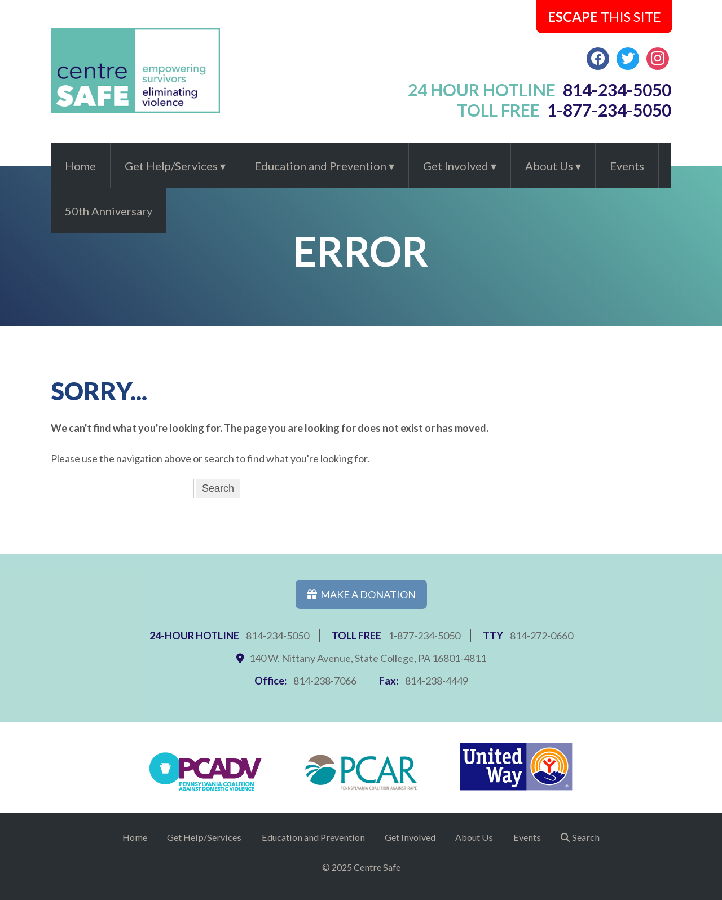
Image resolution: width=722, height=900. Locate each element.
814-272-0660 (541, 635)
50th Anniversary (108, 211)
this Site (604, 16)
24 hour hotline (540, 90)
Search (586, 837)
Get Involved (455, 166)
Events (627, 166)
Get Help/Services (171, 166)
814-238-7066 (324, 680)
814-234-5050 (277, 635)
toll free (564, 110)
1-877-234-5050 (424, 635)
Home (80, 166)
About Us (549, 166)
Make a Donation (361, 594)
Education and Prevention (320, 166)
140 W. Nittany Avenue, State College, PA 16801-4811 (367, 658)
